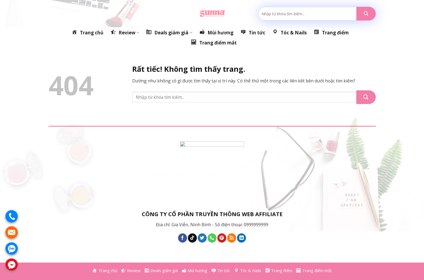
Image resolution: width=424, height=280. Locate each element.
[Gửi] (366, 13)
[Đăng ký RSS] (231, 238)
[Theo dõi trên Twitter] (202, 238)
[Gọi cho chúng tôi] (212, 238)
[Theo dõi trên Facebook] (182, 238)
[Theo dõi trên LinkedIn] (241, 238)
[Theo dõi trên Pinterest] (221, 238)
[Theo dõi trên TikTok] (192, 238)
